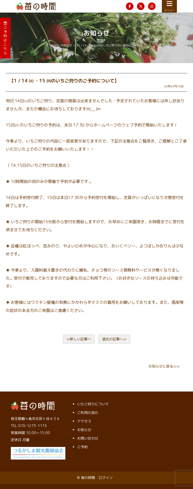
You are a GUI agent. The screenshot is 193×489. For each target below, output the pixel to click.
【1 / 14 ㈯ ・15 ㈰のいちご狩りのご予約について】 (64, 81)
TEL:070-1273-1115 (29, 425)
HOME (55, 45)
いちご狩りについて (93, 404)
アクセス (84, 421)
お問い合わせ (87, 438)
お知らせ (66, 45)
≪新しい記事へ (79, 339)
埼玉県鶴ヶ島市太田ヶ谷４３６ (35, 418)
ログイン (106, 477)
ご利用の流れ (87, 412)
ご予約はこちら (5, 38)
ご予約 (82, 446)
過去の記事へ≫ (114, 339)
